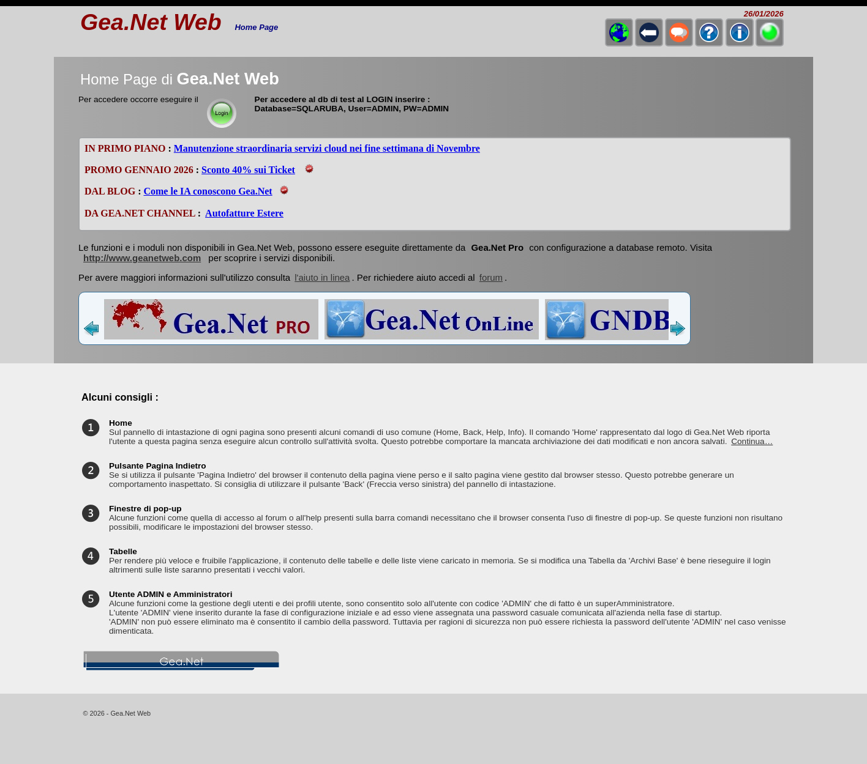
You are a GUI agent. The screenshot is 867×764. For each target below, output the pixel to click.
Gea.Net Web (151, 22)
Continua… (752, 441)
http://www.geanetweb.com (142, 258)
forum (491, 277)
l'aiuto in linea (322, 277)
